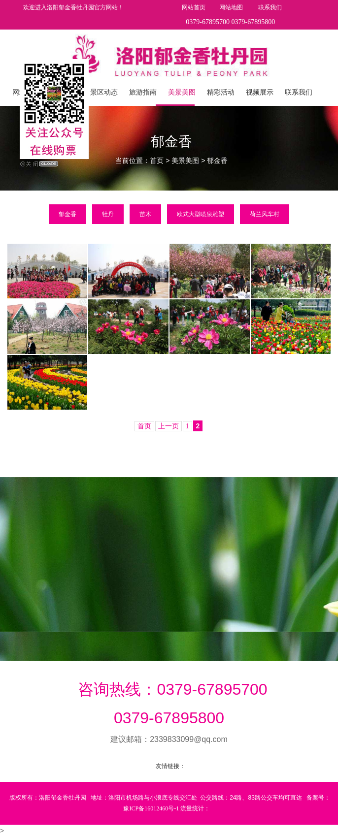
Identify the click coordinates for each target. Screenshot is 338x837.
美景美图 (185, 160)
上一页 (168, 426)
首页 (157, 160)
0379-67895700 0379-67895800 (230, 22)
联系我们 (270, 7)
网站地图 (231, 7)
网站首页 (193, 7)
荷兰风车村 (264, 214)
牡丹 (108, 214)
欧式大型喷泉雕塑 (200, 214)
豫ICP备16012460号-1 (151, 808)
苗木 (145, 214)
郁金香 (217, 160)
